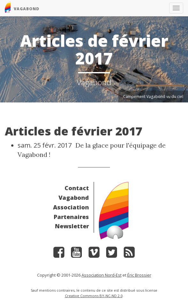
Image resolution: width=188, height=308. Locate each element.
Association (71, 207)
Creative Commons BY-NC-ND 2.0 (93, 295)
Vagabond (74, 197)
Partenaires (71, 217)
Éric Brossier (139, 275)
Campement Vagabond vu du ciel (153, 96)
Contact (77, 188)
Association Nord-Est (101, 275)
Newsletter (72, 226)
